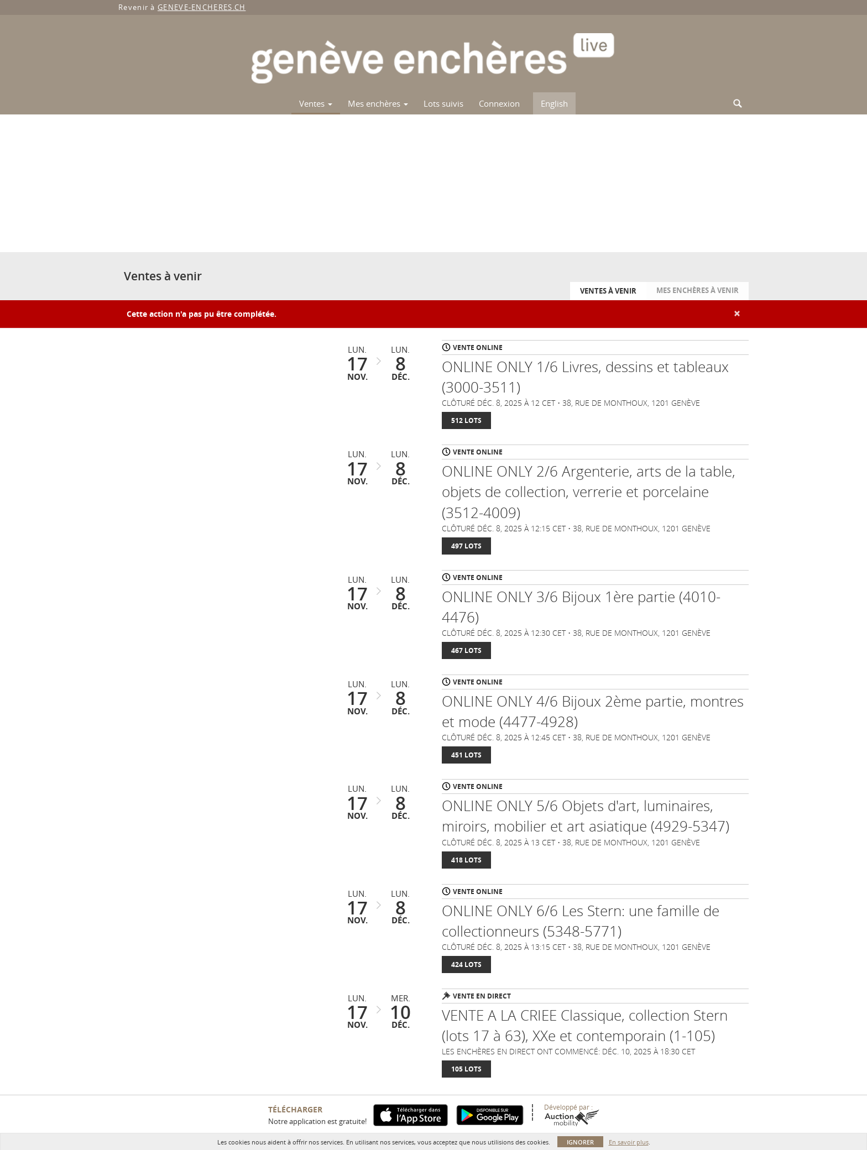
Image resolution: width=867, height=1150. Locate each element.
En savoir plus (629, 1142)
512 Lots (466, 420)
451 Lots (466, 755)
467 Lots (466, 650)
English (554, 103)
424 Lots (466, 964)
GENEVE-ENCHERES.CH (202, 7)
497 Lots (466, 546)
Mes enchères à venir (697, 290)
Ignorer (580, 1142)
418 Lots (466, 860)
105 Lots (466, 1069)
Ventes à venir (608, 291)
